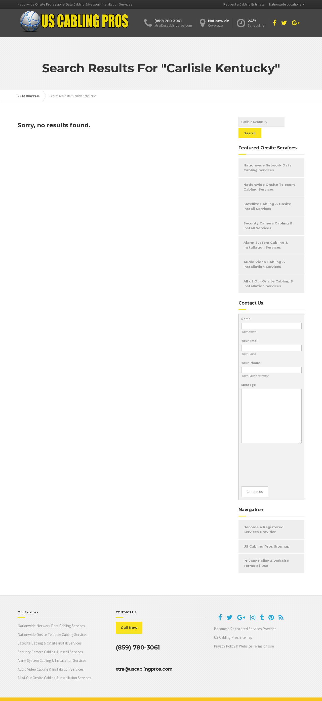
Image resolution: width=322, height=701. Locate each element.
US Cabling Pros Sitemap (267, 535)
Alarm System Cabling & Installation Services (266, 233)
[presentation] (262, 453)
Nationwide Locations (285, 4)
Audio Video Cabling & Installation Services (264, 253)
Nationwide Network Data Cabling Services (268, 156)
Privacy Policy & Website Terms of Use (266, 551)
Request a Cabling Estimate (244, 4)
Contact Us (255, 480)
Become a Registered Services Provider (264, 518)
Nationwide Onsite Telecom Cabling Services (269, 175)
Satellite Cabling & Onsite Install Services (267, 195)
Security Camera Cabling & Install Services (268, 214)
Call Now (129, 616)
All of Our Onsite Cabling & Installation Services (268, 272)
